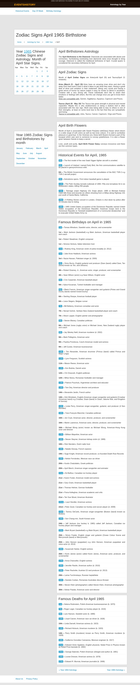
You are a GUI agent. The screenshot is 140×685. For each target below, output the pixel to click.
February (29, 148)
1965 (28, 51)
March (38, 148)
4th (60, 160)
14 (33, 81)
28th (61, 207)
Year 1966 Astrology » (116, 670)
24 (48, 86)
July (31, 153)
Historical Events (22, 11)
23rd (61, 512)
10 (48, 76)
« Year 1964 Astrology (68, 670)
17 (48, 81)
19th (61, 449)
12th (61, 368)
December (20, 163)
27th (61, 561)
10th (61, 352)
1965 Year (49, 42)
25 (17, 91)
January (19, 148)
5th (60, 280)
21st (61, 473)
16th (61, 413)
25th (61, 191)
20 (27, 86)
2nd (60, 249)
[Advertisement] (70, 22)
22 (38, 86)
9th (60, 179)
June (25, 153)
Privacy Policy (32, 679)
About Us (19, 679)
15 (38, 81)
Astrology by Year (118, 5)
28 (33, 91)
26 (22, 91)
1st (60, 227)
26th (61, 200)
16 (43, 81)
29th (61, 570)
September (20, 158)
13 (27, 81)
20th (61, 459)
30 (43, 91)
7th (60, 306)
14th (61, 388)
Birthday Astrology (53, 11)
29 (38, 91)
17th (61, 434)
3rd (60, 254)
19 (22, 86)
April (46, 148)
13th (61, 383)
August (39, 153)
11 (17, 81)
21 (33, 86)
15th (61, 406)
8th (60, 321)
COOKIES (86, 1)
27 (27, 91)
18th (61, 439)
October (31, 158)
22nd (61, 502)
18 (17, 86)
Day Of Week (37, 11)
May (18, 153)
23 (43, 86)
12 (22, 81)
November (42, 158)
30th (61, 580)
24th (61, 519)
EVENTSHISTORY (25, 4)
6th (60, 165)
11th (61, 184)
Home (19, 42)
